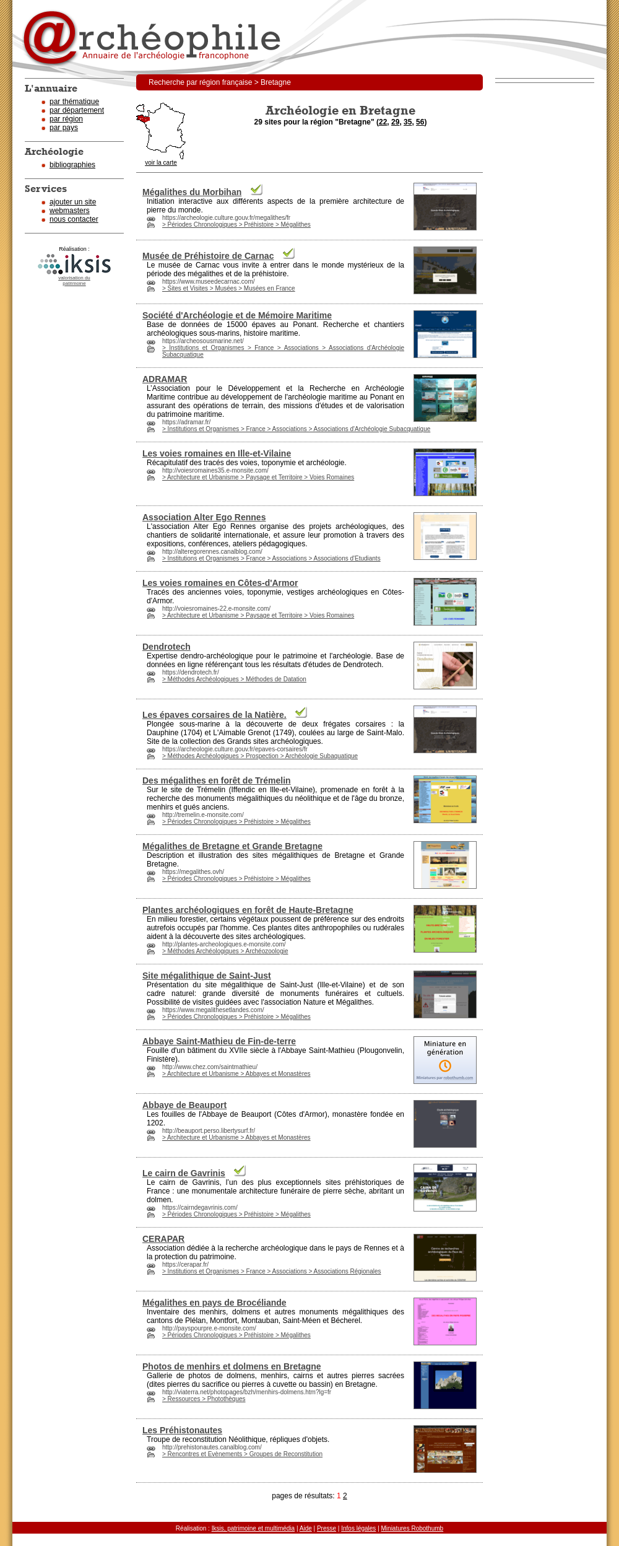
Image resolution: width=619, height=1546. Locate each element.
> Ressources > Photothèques (204, 1398)
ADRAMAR (164, 379)
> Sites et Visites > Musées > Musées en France (228, 288)
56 (420, 122)
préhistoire (269, 273)
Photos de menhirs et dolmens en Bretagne (231, 1366)
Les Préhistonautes (182, 1430)
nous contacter (74, 219)
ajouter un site (73, 202)
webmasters (70, 210)
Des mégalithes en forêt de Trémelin (216, 780)
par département (77, 110)
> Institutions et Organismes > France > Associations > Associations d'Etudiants (271, 558)
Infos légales (358, 1528)
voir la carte (161, 160)
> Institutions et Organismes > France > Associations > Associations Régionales (271, 1271)
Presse (326, 1528)
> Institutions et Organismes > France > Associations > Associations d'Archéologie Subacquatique (296, 429)
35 (408, 122)
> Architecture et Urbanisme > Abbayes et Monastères (236, 1073)
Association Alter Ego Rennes (204, 517)
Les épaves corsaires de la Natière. (214, 715)
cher (339, 324)
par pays (64, 127)
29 (395, 122)
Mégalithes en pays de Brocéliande (214, 1303)
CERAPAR (163, 1239)
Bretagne (350, 855)
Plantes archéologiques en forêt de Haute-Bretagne (247, 910)
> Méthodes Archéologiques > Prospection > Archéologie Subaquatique (260, 756)
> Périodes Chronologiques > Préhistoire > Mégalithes (236, 224)
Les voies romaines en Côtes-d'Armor (220, 583)
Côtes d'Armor (301, 1114)
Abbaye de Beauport (184, 1105)
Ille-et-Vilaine (291, 789)
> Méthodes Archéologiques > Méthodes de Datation (234, 679)
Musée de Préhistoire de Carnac (208, 256)
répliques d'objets (298, 1439)
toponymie (278, 462)
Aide (306, 1528)
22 (383, 122)
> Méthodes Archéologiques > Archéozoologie (225, 951)
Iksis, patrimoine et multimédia (253, 1528)
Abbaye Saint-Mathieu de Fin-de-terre (219, 1041)
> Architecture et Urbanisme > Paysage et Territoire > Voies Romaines (258, 477)
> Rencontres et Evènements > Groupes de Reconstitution (242, 1454)
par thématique (74, 101)
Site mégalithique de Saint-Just (206, 975)
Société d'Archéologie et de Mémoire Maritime (237, 315)
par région (66, 119)
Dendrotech (166, 647)
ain (376, 732)
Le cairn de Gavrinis (183, 1173)
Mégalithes (354, 1002)
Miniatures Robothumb (412, 1528)
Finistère (161, 1059)
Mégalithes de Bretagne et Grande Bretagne (232, 846)
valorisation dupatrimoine (74, 280)
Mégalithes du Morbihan (191, 192)
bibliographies (72, 164)
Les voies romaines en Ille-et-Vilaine (216, 453)
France (158, 1191)
